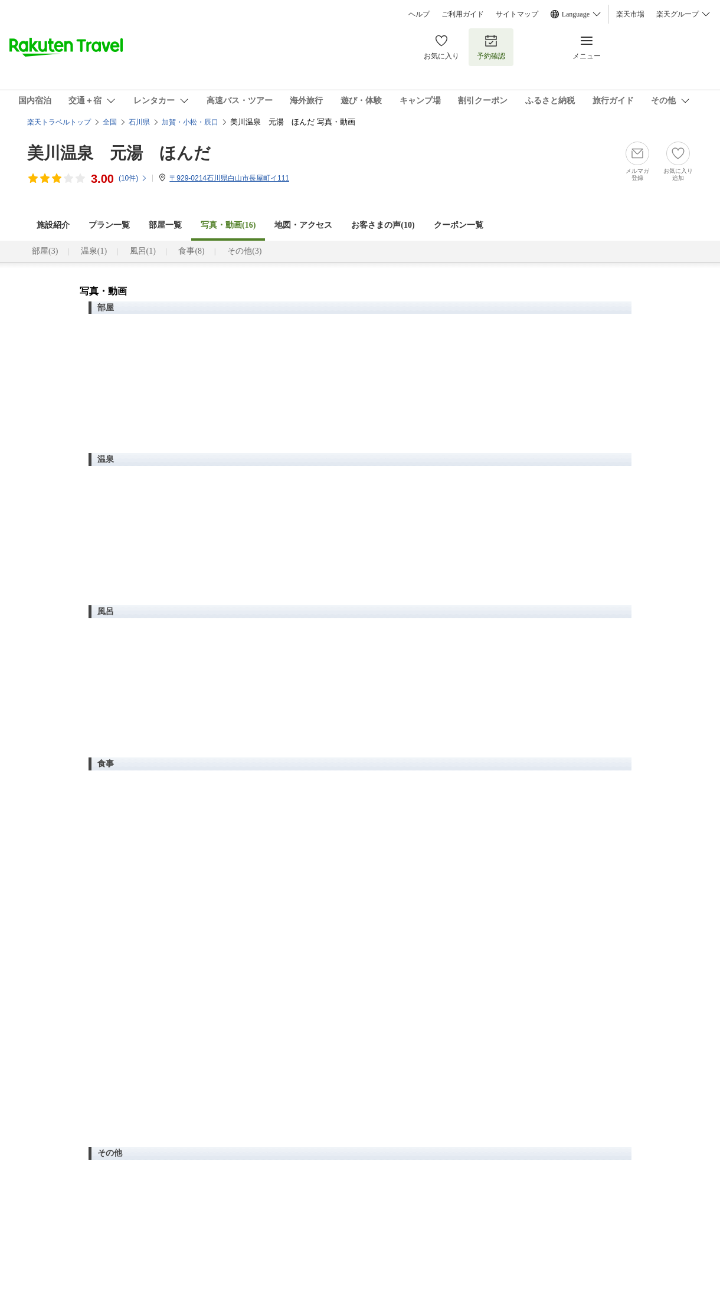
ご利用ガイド (462, 14)
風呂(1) (143, 251)
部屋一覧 (165, 225)
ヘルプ (419, 14)
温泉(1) (94, 251)
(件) (133, 178)
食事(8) (191, 251)
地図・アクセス (303, 225)
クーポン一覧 (458, 225)
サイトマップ (517, 14)
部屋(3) (45, 251)
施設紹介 (53, 225)
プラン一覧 (109, 225)
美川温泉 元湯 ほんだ (119, 153)
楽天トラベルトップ (59, 122)
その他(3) (244, 251)
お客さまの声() (382, 225)
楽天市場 (630, 14)
